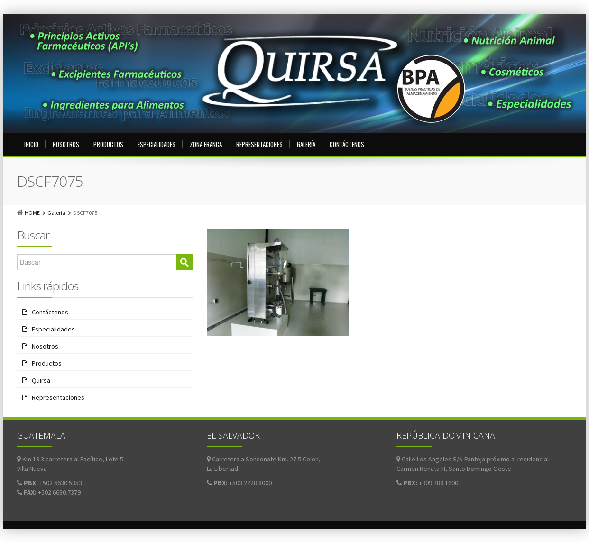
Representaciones (259, 144)
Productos (108, 144)
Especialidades (156, 144)
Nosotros (66, 144)
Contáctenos (347, 144)
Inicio (31, 144)
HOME (32, 212)
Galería (306, 144)
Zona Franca (206, 144)
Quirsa (41, 380)
